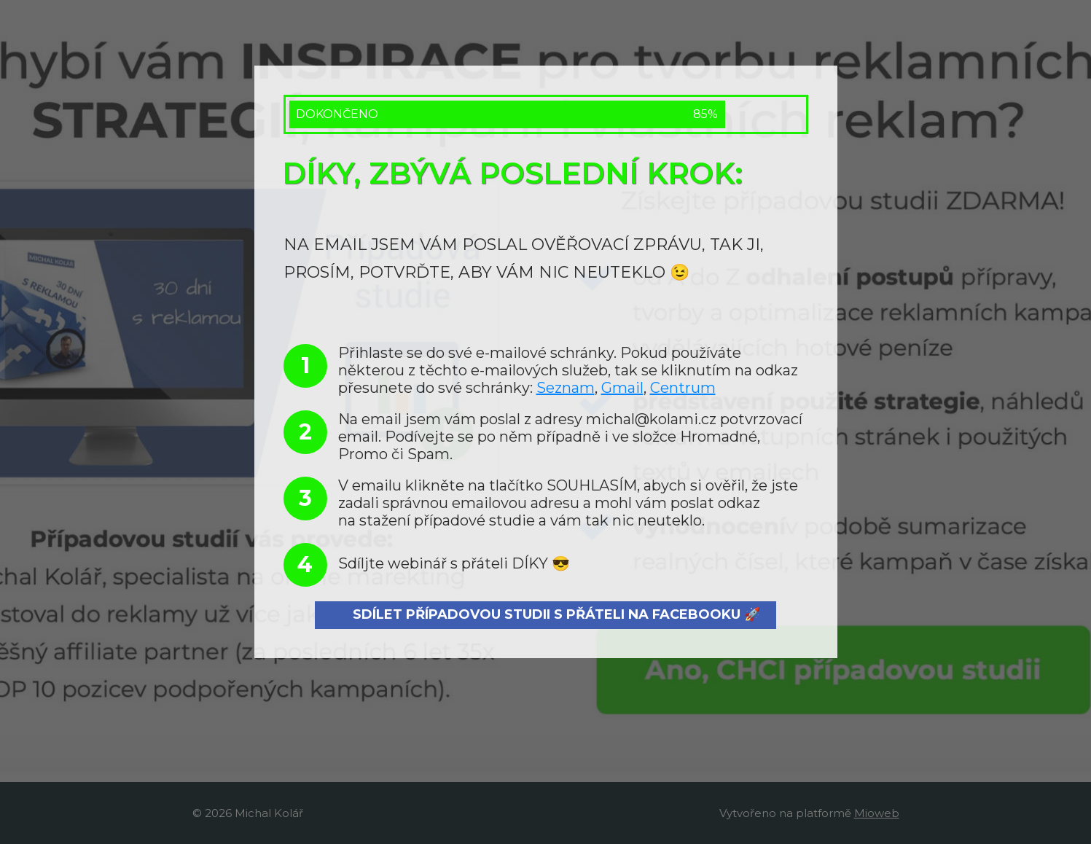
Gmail (622, 387)
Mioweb (876, 813)
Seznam (565, 387)
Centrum (683, 387)
